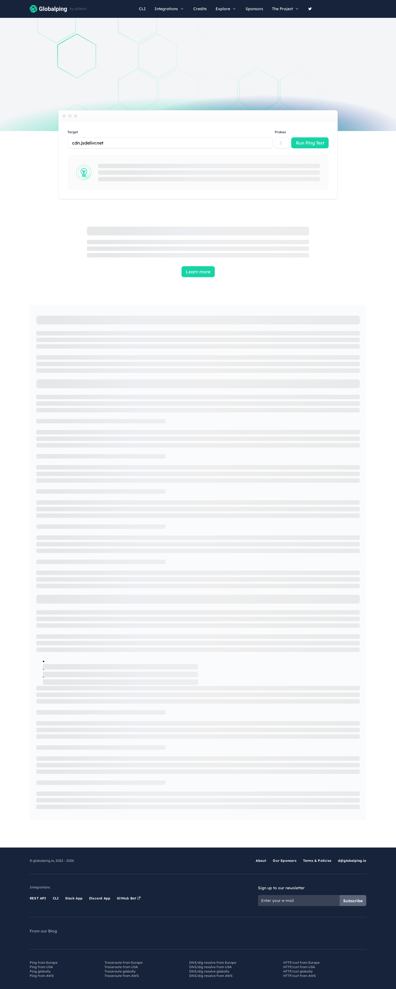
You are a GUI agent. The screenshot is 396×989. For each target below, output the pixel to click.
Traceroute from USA (121, 967)
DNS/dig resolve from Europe (212, 962)
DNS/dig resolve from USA (210, 967)
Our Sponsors (284, 861)
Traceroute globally (120, 971)
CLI (142, 8)
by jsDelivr (78, 8)
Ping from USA (41, 967)
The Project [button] (285, 9)
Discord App (99, 898)
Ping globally (40, 971)
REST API (38, 898)
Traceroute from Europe (123, 962)
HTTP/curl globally (298, 971)
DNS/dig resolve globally (209, 971)
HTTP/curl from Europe (301, 962)
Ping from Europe (43, 962)
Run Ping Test (310, 143)
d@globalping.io (352, 861)
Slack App (73, 898)
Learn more (198, 271)
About (261, 861)
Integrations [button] (170, 9)
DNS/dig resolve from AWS (210, 976)
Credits (200, 8)
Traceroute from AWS (122, 976)
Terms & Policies (317, 861)
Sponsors (254, 8)
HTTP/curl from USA (299, 967)
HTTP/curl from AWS (299, 976)
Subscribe (353, 900)
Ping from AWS (42, 976)
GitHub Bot (129, 898)
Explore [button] (226, 9)
